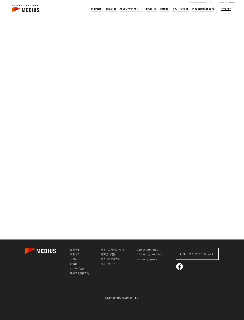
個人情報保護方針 (110, 259)
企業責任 (199, 227)
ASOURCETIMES (147, 259)
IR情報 (164, 8)
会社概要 (122, 227)
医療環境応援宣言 (203, 8)
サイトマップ (108, 264)
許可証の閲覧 (108, 254)
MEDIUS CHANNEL (147, 249)
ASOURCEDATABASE (149, 254)
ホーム (186, 61)
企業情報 (96, 8)
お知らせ (151, 8)
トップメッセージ (44, 227)
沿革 (160, 227)
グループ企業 (180, 8)
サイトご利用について (113, 249)
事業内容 (111, 8)
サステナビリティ (131, 8)
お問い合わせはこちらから (197, 254)
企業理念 (83, 227)
